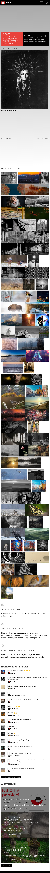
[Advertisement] (25, 124)
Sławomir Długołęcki (9, 110)
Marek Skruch (14, 796)
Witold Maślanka (15, 727)
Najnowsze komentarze (14, 699)
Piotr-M (12, 705)
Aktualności (8, 816)
